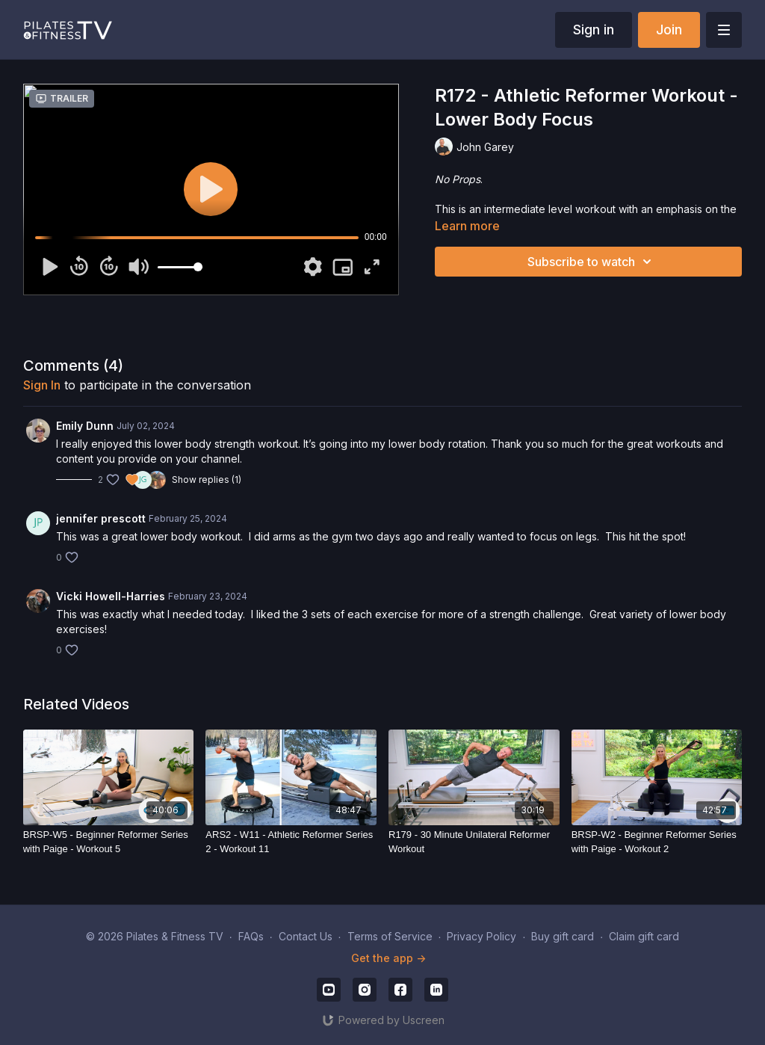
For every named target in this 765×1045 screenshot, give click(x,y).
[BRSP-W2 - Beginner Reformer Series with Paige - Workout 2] (657, 842)
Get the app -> (388, 958)
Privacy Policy (481, 936)
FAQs (251, 936)
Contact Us (305, 936)
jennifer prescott (101, 518)
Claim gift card (644, 936)
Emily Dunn (85, 425)
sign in (42, 384)
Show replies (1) (206, 479)
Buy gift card (562, 936)
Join (669, 29)
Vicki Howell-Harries (110, 596)
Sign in (593, 29)
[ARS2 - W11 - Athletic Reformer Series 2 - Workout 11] (291, 842)
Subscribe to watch (591, 262)
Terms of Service (390, 936)
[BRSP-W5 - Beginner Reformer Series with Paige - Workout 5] (108, 842)
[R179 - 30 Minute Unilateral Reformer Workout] (474, 842)
